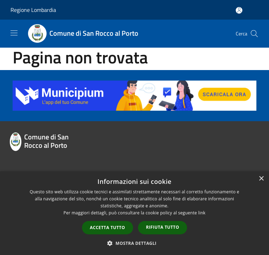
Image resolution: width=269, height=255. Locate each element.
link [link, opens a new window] (202, 213)
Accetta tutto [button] (107, 227)
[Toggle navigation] (14, 33)
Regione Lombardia (33, 10)
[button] (134, 243)
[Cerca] (254, 33)
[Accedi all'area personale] (239, 10)
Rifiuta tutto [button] (162, 227)
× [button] (261, 178)
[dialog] (134, 213)
